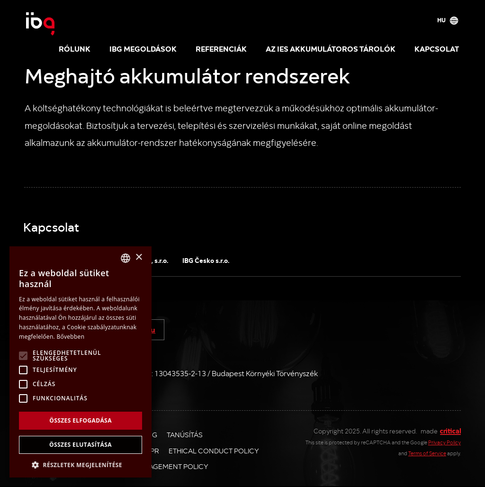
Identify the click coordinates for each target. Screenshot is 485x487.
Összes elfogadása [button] (80, 420)
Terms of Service (427, 453)
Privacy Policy (444, 442)
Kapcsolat (436, 48)
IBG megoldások (143, 48)
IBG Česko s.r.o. (205, 260)
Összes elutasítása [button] (80, 445)
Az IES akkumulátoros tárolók (330, 48)
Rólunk (74, 48)
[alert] (80, 362)
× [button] (138, 257)
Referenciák (221, 48)
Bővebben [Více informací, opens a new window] (70, 337)
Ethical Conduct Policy (214, 450)
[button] (80, 464)
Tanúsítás (185, 434)
